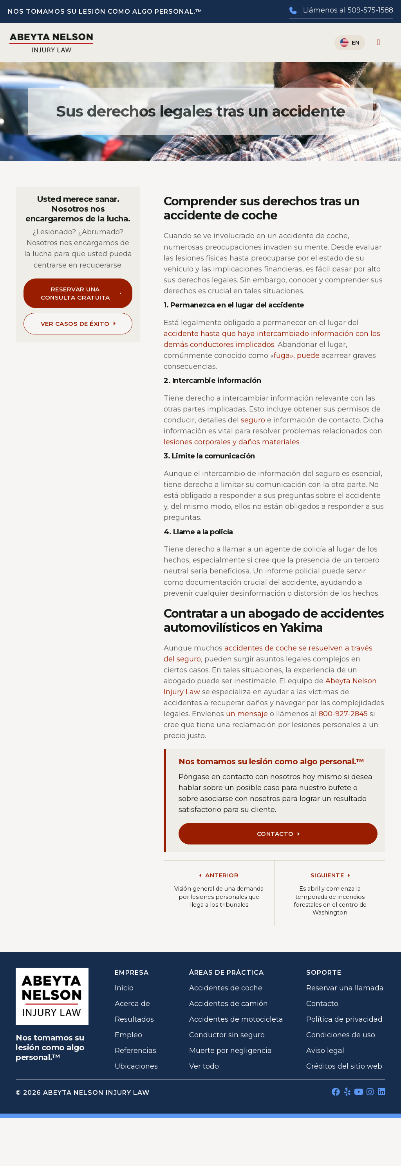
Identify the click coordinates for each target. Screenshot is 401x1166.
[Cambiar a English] (349, 42)
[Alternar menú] (378, 42)
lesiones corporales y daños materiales (232, 442)
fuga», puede (297, 355)
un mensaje (247, 714)
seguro (253, 420)
